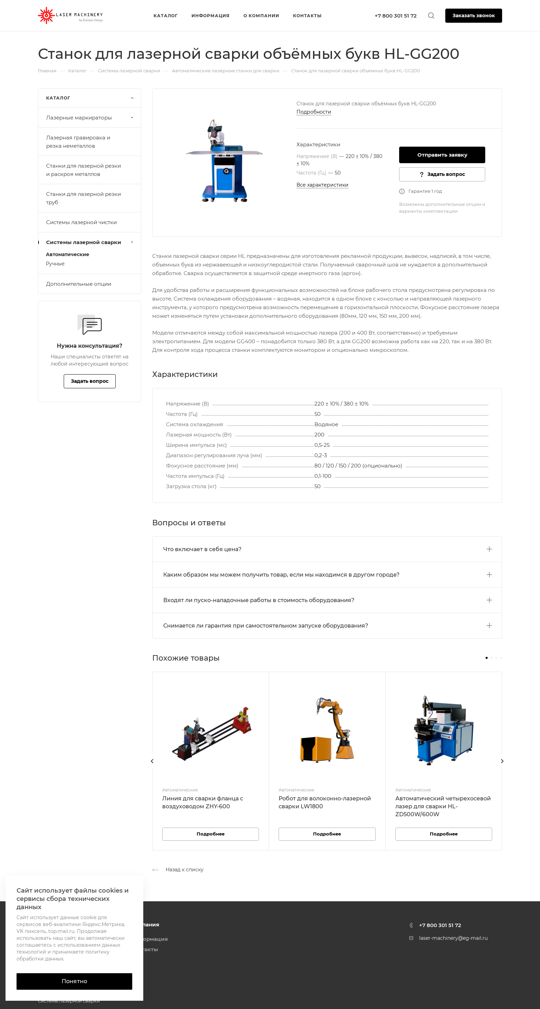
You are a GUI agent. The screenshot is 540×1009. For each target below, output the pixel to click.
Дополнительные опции (78, 284)
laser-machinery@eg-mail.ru (453, 938)
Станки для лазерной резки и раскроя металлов (83, 169)
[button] (487, 658)
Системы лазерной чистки (81, 222)
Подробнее (211, 834)
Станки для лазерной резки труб (83, 198)
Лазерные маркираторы (90, 117)
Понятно (74, 981)
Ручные (55, 264)
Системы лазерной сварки (90, 242)
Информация (149, 939)
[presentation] (152, 768)
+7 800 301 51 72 (396, 15)
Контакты (144, 949)
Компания (145, 924)
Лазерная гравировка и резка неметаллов (78, 141)
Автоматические (67, 254)
